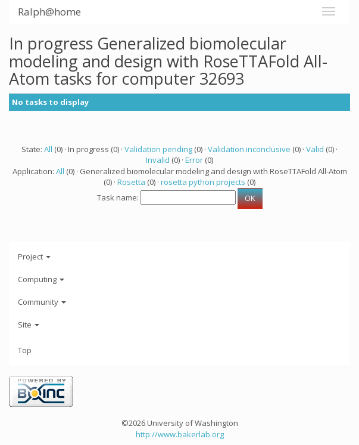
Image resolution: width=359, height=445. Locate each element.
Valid (315, 149)
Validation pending (158, 149)
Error (194, 159)
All (48, 149)
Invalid (158, 159)
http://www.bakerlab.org (180, 434)
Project (34, 256)
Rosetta (131, 182)
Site (28, 324)
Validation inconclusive (249, 149)
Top (25, 350)
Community (42, 301)
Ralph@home (49, 11)
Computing (41, 279)
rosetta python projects (203, 182)
